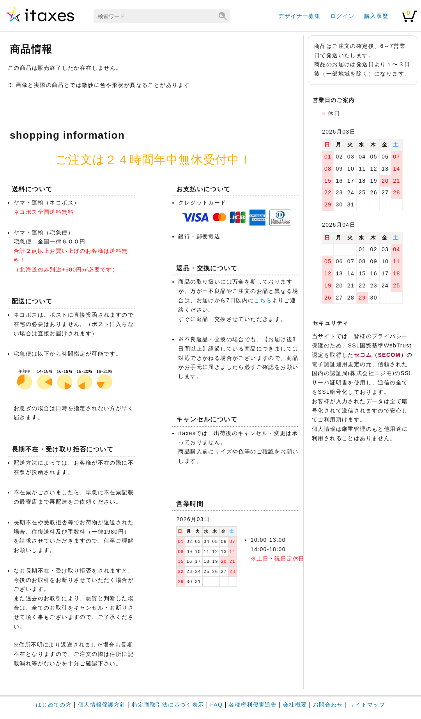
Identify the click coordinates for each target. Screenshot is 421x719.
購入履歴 (376, 16)
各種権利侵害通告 (253, 704)
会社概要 (295, 704)
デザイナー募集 (299, 16)
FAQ (216, 704)
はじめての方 (54, 704)
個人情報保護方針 (102, 704)
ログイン (342, 16)
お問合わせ (328, 704)
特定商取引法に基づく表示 (168, 704)
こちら (263, 300)
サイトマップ (367, 704)
